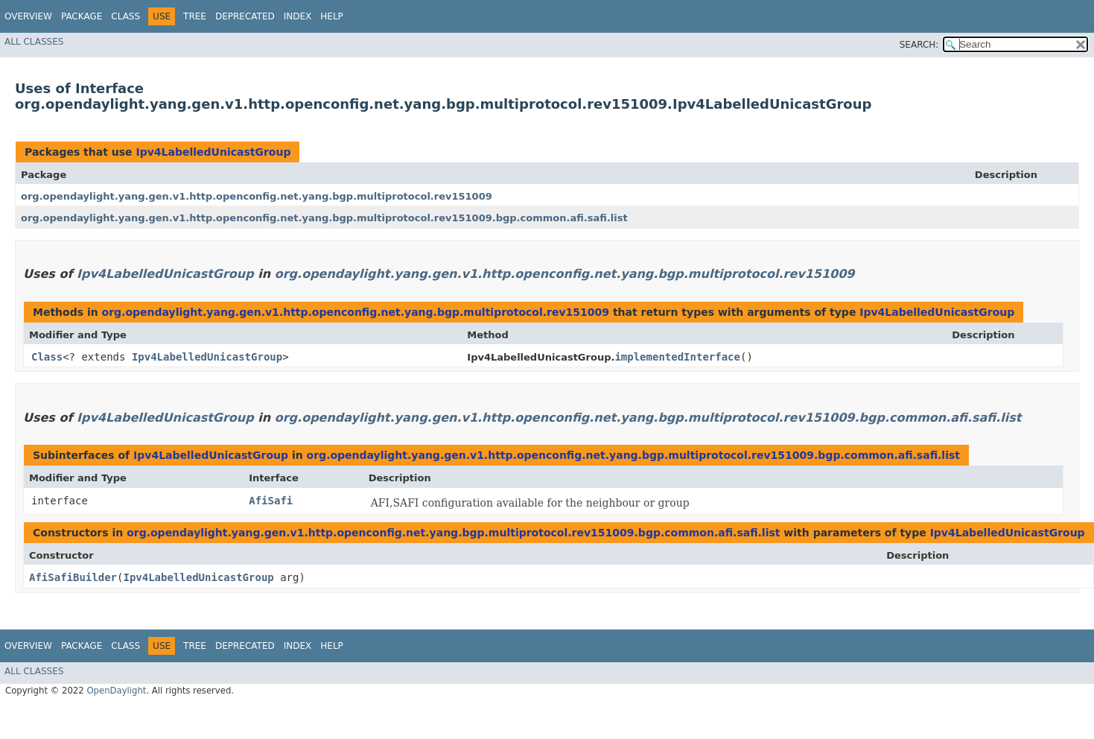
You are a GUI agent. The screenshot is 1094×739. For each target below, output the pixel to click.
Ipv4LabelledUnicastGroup (213, 152)
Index (298, 16)
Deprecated (245, 16)
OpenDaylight (116, 690)
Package (81, 16)
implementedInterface (677, 357)
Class (125, 16)
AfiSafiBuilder (73, 577)
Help (331, 16)
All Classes (33, 42)
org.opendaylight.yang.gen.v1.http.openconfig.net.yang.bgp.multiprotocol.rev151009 (256, 196)
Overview (28, 16)
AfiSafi (271, 501)
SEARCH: (919, 44)
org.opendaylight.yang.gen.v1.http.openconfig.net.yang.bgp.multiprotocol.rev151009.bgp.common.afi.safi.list (324, 217)
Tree (194, 16)
